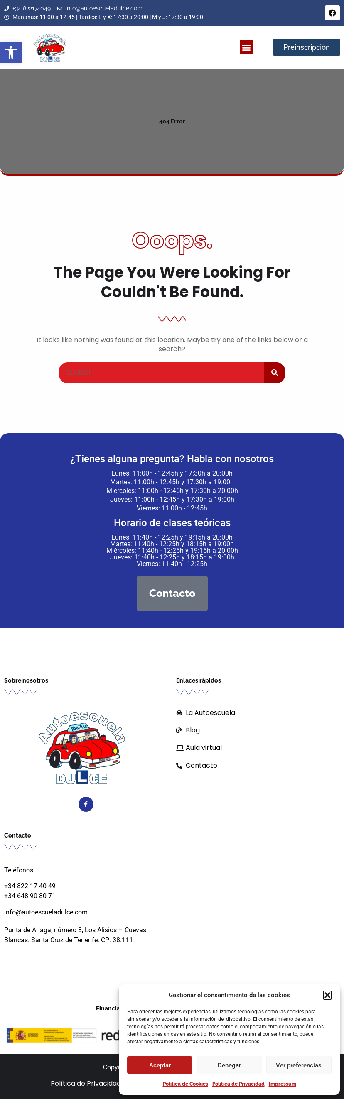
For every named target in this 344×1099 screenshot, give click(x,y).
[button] (11, 52)
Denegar (229, 1065)
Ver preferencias (299, 1065)
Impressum (282, 1084)
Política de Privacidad (238, 1084)
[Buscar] (274, 372)
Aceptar (160, 1065)
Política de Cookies (185, 1084)
